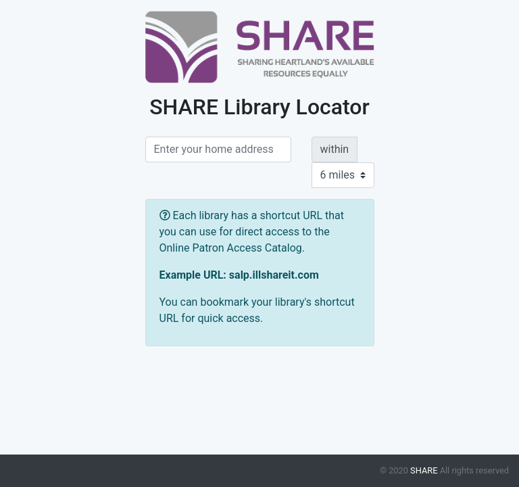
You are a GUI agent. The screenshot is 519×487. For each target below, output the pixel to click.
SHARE (423, 470)
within (334, 149)
